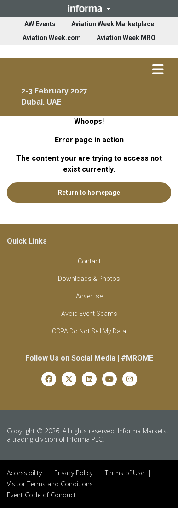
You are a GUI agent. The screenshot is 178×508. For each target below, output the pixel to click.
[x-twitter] (69, 378)
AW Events (40, 24)
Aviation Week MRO (126, 37)
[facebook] (49, 378)
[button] (89, 8)
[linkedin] (89, 378)
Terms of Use (124, 472)
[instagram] (130, 378)
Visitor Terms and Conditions (50, 483)
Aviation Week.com (52, 37)
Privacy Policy (73, 472)
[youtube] (109, 378)
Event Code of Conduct (41, 494)
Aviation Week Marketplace (112, 24)
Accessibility (24, 472)
